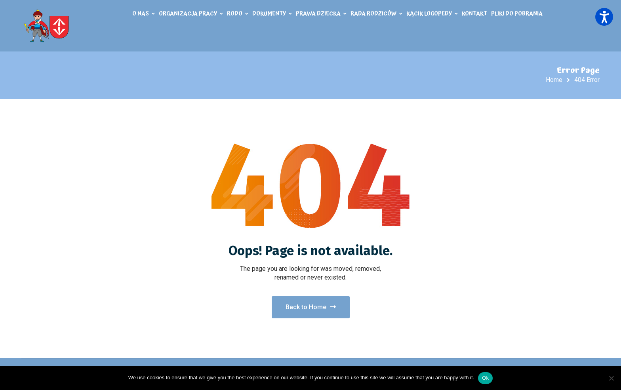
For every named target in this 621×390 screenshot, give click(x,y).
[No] (611, 378)
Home (554, 80)
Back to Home (311, 307)
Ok (485, 378)
